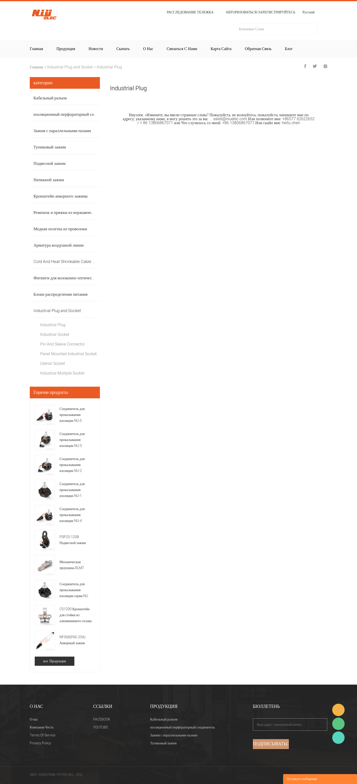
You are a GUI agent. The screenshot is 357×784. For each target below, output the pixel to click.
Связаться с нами (182, 49)
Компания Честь (42, 727)
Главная (36, 49)
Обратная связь (258, 49)
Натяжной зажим (48, 180)
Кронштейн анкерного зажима (60, 196)
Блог (289, 49)
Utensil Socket (52, 364)
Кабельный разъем (50, 98)
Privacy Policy (40, 743)
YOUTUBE (100, 727)
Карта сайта (220, 49)
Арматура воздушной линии (58, 245)
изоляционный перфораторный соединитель (73, 114)
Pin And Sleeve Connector (62, 344)
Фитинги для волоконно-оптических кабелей (73, 278)
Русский (308, 13)
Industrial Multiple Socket (62, 373)
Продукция (66, 49)
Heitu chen (338, 737)
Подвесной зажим (49, 163)
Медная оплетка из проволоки (60, 229)
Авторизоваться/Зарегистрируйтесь (260, 12)
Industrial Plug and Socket (70, 67)
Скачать (123, 49)
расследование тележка (190, 12)
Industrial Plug (109, 67)
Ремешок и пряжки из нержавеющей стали (71, 212)
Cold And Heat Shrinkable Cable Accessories (74, 262)
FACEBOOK (101, 719)
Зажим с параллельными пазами (62, 131)
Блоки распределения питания (60, 294)
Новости (96, 49)
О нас (148, 49)
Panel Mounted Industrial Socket (68, 354)
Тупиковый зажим (49, 147)
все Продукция (54, 661)
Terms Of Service (42, 735)
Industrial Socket (54, 335)
